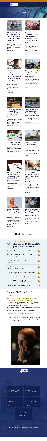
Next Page (30, 238)
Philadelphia (28, 391)
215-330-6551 (30, 398)
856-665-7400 (12, 409)
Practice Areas (10, 429)
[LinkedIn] (35, 435)
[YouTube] (38, 436)
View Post (10, 51)
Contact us (32, 429)
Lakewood (19, 414)
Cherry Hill (11, 403)
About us (25, 429)
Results (20, 429)
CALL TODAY (23, 384)
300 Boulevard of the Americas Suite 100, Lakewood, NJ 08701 (22, 418)
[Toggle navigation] (38, 3)
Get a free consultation (11, 326)
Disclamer (12, 433)
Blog (28, 429)
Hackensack (28, 403)
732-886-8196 (21, 421)
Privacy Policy (35, 431)
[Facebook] (33, 435)
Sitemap (8, 433)
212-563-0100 (12, 398)
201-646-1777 (29, 409)
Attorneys (16, 429)
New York (10, 391)
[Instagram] (30, 435)
